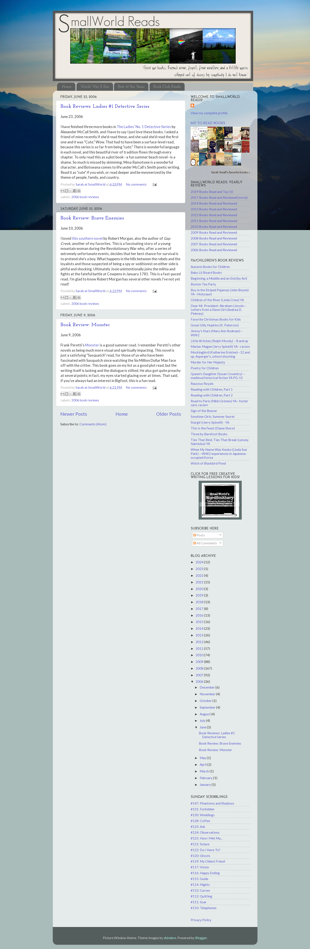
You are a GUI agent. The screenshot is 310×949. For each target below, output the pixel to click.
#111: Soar (199, 902)
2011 (200, 648)
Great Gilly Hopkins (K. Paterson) (215, 325)
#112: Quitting (201, 896)
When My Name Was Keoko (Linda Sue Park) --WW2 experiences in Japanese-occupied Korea (219, 453)
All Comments (205, 543)
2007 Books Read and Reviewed (214, 244)
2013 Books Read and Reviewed (214, 209)
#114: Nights (200, 884)
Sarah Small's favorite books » (230, 172)
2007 (200, 675)
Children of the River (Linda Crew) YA (217, 300)
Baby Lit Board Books (206, 272)
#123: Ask (198, 826)
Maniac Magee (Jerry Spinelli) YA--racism (220, 346)
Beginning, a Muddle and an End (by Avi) (219, 278)
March (205, 771)
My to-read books (208, 123)
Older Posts (168, 414)
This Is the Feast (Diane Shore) (213, 428)
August (205, 714)
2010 (200, 655)
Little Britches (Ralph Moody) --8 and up (219, 341)
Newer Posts (73, 414)
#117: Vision (200, 867)
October (206, 701)
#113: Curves (200, 890)
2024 (200, 562)
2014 (200, 628)
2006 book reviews (85, 197)
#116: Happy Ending (205, 873)
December (207, 687)
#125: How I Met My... (206, 838)
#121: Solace (200, 844)
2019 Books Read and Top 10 (212, 192)
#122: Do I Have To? (205, 850)
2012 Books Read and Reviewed (214, 215)
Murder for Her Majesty (208, 362)
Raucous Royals (202, 383)
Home (66, 87)
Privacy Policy (201, 920)
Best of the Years (131, 87)
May (203, 758)
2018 (200, 602)
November (208, 694)
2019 (200, 595)
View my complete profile (209, 113)
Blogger (201, 938)
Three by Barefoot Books (209, 434)
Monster (92, 345)
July (203, 720)
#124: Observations (205, 832)
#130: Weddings (203, 815)
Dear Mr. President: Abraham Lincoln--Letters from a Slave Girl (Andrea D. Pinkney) (218, 310)
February (206, 778)
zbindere (170, 938)
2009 (200, 662)
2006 (200, 681)
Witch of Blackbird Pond (208, 463)
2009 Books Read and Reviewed (214, 232)
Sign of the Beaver (204, 411)
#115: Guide (199, 879)
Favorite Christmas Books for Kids (216, 319)
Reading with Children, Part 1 (212, 389)
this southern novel (87, 238)
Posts (199, 535)
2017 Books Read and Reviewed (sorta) (219, 197)
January (206, 784)
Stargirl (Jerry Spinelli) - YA (210, 422)
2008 (200, 668)
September (208, 707)
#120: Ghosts (200, 856)
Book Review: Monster (85, 324)
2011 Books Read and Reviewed (214, 221)
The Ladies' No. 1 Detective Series (144, 126)
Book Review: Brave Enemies (92, 218)
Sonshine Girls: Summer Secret (213, 416)
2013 (200, 635)
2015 (200, 622)
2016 (200, 615)
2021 (200, 582)
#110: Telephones (204, 908)
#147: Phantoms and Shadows (212, 803)
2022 (200, 575)
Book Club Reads (167, 87)
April (203, 764)
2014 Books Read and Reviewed (214, 203)
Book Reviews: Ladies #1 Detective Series (105, 106)
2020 (200, 589)
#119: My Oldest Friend (208, 861)
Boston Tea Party (203, 284)
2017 (200, 609)
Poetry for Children (205, 368)
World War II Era (94, 87)
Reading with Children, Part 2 (212, 395)
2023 (200, 569)
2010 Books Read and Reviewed (214, 227)
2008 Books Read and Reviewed (214, 238)
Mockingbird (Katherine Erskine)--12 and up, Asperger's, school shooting (220, 354)
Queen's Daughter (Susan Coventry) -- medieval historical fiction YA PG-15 (218, 376)
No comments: (137, 184)
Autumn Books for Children (210, 267)
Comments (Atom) (92, 424)
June (203, 727)
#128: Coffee (200, 821)
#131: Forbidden (202, 809)
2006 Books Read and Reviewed (214, 250)
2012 (200, 642)
